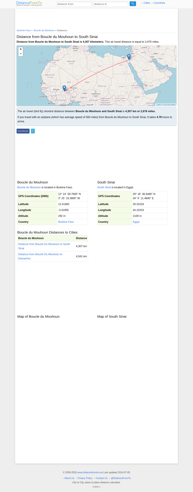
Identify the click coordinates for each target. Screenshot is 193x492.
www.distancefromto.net (90, 472)
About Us (69, 478)
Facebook (23, 131)
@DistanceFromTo (121, 478)
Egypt (136, 221)
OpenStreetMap (170, 105)
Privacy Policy (85, 478)
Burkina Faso (66, 221)
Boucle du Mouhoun (29, 187)
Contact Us (102, 478)
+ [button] (21, 49)
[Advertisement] (96, 17)
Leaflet (158, 105)
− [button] (21, 54)
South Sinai (104, 187)
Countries (159, 2)
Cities (147, 2)
